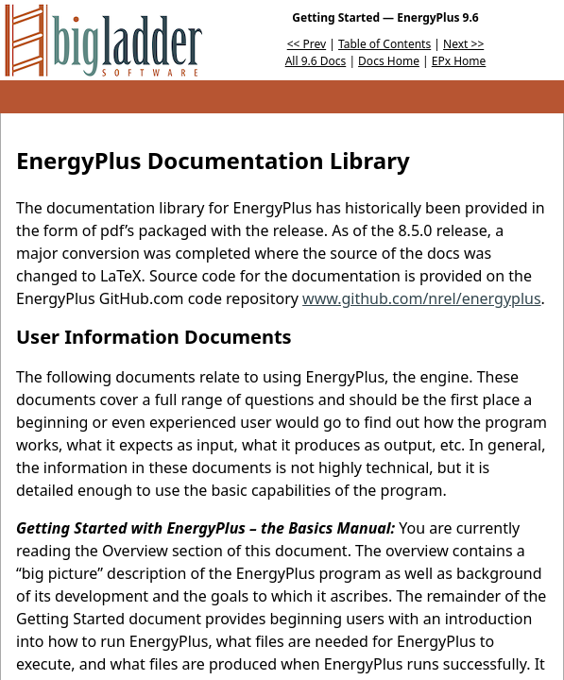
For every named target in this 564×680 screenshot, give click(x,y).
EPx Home (459, 61)
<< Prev (306, 44)
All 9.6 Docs (316, 61)
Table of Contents (384, 44)
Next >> (463, 44)
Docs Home (388, 61)
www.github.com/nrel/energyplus (421, 298)
